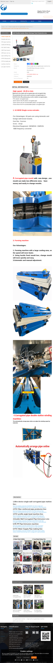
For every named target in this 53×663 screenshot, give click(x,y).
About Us (13, 19)
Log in (7, 1)
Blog (32, 19)
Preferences (29, 659)
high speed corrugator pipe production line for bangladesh (38, 594)
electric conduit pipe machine (27, 594)
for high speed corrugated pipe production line (38, 609)
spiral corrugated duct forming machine (17, 609)
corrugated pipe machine (19, 617)
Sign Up (12, 1)
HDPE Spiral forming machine (28, 609)
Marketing (35, 659)
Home (4, 19)
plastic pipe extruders (18, 619)
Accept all (34, 657)
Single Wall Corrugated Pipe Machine (17, 594)
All (6, 25)
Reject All (19, 657)
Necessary (17, 659)
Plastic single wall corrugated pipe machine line (20, 25)
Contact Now (18, 80)
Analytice (23, 659)
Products (23, 19)
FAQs (39, 19)
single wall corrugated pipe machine (35, 617)
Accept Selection (26, 657)
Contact (2, 640)
